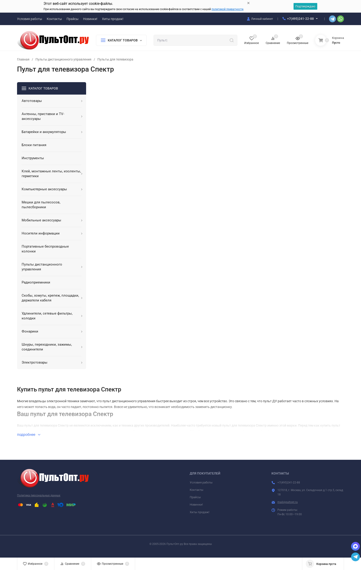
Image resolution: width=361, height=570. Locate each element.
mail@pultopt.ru (287, 502)
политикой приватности (227, 9)
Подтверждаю (305, 6)
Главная (23, 59)
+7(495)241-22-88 (300, 18)
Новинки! (196, 504)
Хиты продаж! (199, 512)
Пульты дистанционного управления (63, 59)
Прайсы (195, 497)
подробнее (28, 434)
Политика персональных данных (38, 495)
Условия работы (201, 482)
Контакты (196, 490)
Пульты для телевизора (115, 59)
